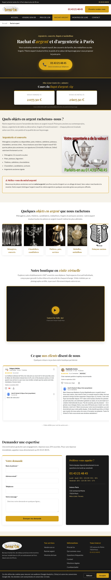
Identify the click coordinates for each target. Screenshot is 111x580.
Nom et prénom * (12, 462)
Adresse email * (11, 473)
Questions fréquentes (75, 551)
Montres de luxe (80, 17)
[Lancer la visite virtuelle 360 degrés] (55, 313)
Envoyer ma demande (32, 515)
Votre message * (12, 493)
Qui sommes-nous (74, 547)
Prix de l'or (45, 17)
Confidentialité (72, 563)
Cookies (70, 567)
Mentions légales (73, 559)
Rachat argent (61, 17)
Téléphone (9, 483)
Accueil (14, 17)
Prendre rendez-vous (97, 9)
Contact (96, 17)
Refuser (89, 575)
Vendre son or (29, 17)
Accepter (102, 575)
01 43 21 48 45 (104, 2)
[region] (55, 392)
